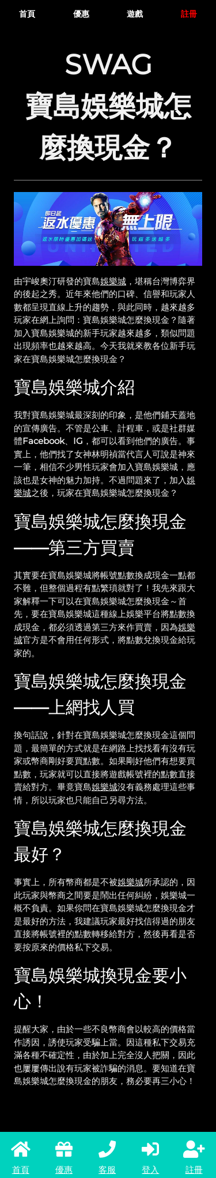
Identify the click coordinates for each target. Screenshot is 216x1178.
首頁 (27, 14)
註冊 (189, 14)
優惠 (81, 14)
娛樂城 (113, 281)
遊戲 (135, 14)
